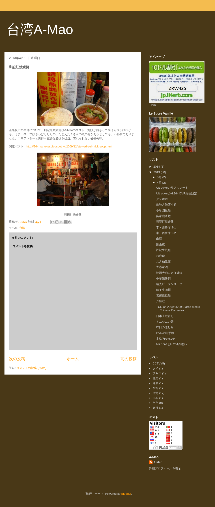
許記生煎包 (163, 250)
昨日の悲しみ (165, 327)
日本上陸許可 (165, 316)
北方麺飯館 (163, 261)
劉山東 (160, 244)
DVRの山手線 (165, 333)
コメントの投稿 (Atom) (31, 368)
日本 (155, 398)
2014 (157, 166)
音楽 (155, 378)
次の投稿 (17, 359)
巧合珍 (160, 256)
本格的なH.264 (166, 338)
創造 (155, 388)
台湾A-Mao (40, 29)
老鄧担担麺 (163, 295)
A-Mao (157, 462)
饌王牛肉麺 (163, 290)
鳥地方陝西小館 (166, 204)
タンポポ (162, 199)
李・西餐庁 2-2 (166, 233)
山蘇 (159, 238)
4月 (159, 182)
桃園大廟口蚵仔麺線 (169, 273)
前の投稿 (128, 359)
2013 (157, 172)
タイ (155, 368)
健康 (155, 383)
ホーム (73, 359)
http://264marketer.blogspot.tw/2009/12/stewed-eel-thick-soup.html (69, 146)
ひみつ (157, 373)
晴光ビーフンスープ (169, 284)
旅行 (155, 407)
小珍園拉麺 (163, 210)
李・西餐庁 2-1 (166, 227)
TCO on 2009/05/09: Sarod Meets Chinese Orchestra (178, 308)
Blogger (126, 493)
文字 (155, 403)
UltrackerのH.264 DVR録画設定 (176, 193)
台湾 (22, 228)
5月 (159, 177)
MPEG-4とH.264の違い (171, 344)
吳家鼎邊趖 (163, 216)
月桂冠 (160, 301)
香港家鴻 (162, 267)
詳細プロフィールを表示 (165, 468)
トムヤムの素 (165, 321)
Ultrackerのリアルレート (172, 187)
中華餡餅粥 (163, 278)
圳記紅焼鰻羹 (165, 221)
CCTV (156, 363)
